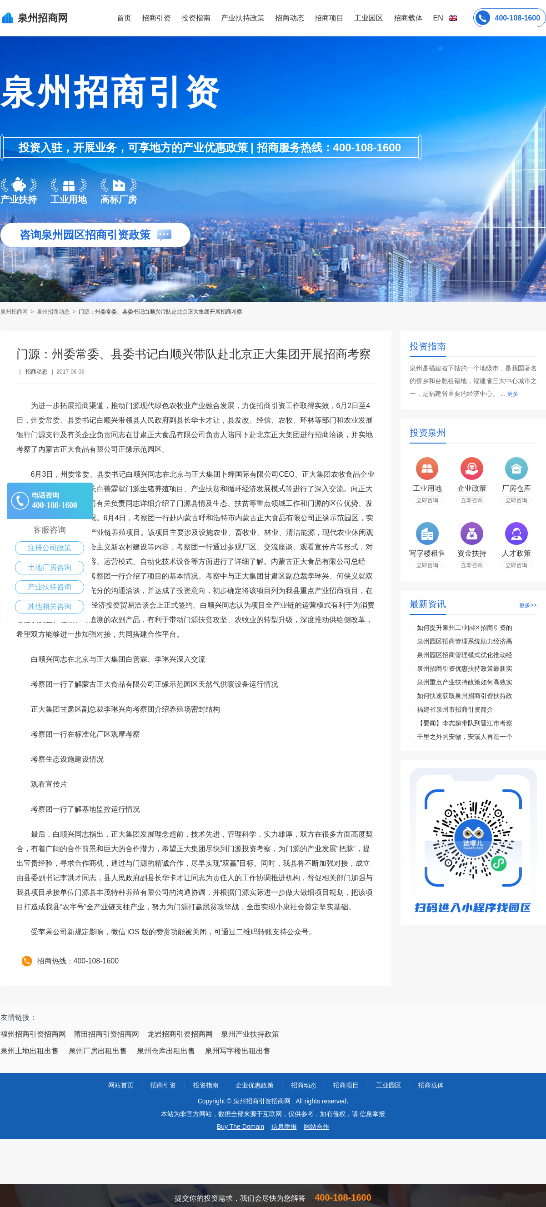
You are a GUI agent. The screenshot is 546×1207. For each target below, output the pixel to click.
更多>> (527, 605)
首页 (124, 18)
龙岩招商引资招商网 (180, 1034)
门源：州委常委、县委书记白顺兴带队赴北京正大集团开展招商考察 (160, 312)
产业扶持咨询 (49, 587)
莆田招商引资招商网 (106, 1034)
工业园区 (368, 18)
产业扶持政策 (243, 18)
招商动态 (289, 18)
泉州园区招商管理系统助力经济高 (464, 641)
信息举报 (284, 1126)
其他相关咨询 (49, 606)
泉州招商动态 (53, 312)
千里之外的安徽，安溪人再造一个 (464, 736)
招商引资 (156, 18)
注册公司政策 (49, 548)
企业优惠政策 (254, 1085)
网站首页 (121, 1085)
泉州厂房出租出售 (98, 1051)
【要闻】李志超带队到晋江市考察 (464, 723)
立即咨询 (427, 500)
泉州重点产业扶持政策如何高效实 (464, 682)
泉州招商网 (14, 312)
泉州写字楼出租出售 (237, 1051)
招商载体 (431, 1085)
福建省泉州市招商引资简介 (455, 709)
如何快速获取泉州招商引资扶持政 (464, 695)
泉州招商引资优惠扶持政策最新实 (464, 668)
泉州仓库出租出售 (166, 1051)
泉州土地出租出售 (29, 1051)
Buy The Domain (240, 1126)
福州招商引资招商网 (33, 1034)
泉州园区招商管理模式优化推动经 (464, 654)
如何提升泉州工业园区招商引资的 (464, 627)
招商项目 (329, 18)
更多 (512, 394)
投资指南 (195, 18)
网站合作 (316, 1126)
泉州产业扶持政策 (250, 1034)
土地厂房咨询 (49, 567)
